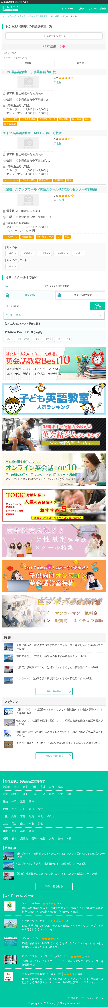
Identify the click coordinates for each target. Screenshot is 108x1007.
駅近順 (80, 63)
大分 (51, 838)
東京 (5, 794)
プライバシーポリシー (93, 997)
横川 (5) (12, 266)
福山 (9, 339)
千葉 (34, 794)
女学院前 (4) (62, 253)
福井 (40, 808)
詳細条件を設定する (55, 35)
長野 (14, 808)
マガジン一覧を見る (54, 756)
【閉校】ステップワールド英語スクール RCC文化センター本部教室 (50, 189)
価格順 (28, 63)
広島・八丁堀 (23, 339)
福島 (60, 786)
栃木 (60, 794)
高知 (22, 831)
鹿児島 (24, 838)
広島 (5, 823)
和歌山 (50, 816)
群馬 (51, 794)
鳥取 (31, 823)
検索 (81, 8)
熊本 (14, 838)
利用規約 (73, 997)
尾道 (37, 339)
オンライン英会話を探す (57, 286)
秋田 (34, 786)
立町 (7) (79, 253)
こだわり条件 (13, 315)
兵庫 (14, 816)
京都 (22, 816)
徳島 (31, 831)
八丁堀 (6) (45, 253)
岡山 (14, 823)
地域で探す (30, 295)
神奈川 (15, 794)
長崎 (34, 838)
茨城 (42, 794)
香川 (14, 831)
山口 (22, 823)
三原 (68, 339)
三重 (22, 801)
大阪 (5, 816)
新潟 (5, 808)
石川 (22, 808)
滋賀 (31, 816)
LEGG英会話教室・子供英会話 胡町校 (29, 72)
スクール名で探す (83, 295)
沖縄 (69, 838)
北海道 (6, 786)
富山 (31, 808)
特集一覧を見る (54, 691)
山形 (51, 786)
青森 (16, 786)
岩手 (25, 786)
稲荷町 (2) (28, 253)
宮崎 (60, 838)
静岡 (14, 801)
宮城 (42, 786)
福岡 (5, 838)
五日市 (48, 339)
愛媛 (5, 831)
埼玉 (25, 794)
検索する (97, 306)
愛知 (5, 801)
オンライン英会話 (97, 8)
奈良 (40, 816)
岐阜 (31, 801)
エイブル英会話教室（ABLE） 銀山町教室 (32, 133)
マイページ (68, 8)
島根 (40, 823)
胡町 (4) (12, 253)
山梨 (69, 794)
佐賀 (42, 838)
